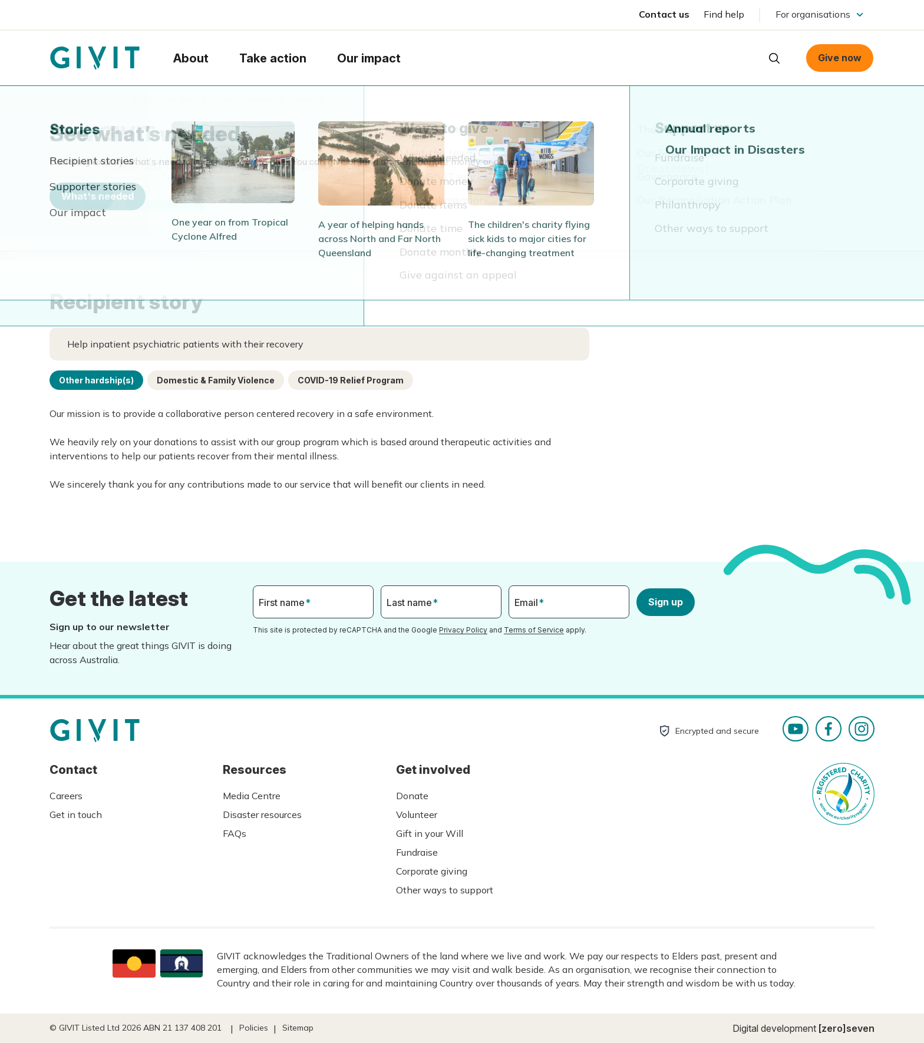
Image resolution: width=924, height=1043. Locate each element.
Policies (253, 1027)
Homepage (95, 58)
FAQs (234, 833)
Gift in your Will (429, 833)
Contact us (664, 14)
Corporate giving (431, 871)
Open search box (774, 58)
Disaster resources (262, 814)
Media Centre (251, 796)
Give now (840, 58)
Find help (724, 14)
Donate (412, 796)
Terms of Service (534, 629)
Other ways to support (444, 890)
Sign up (665, 602)
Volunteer (416, 814)
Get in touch (76, 814)
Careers (66, 796)
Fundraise (417, 852)
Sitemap (298, 1027)
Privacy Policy (463, 629)
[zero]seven (846, 1028)
